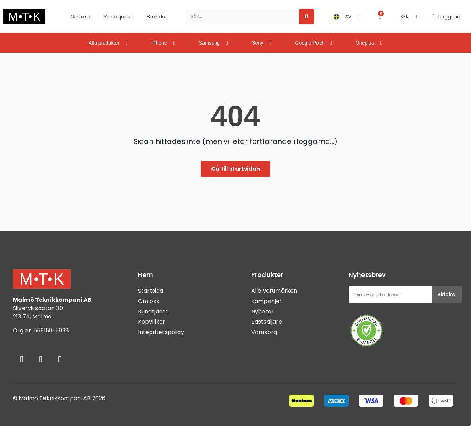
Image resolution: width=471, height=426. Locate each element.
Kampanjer (266, 301)
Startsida (150, 291)
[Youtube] (60, 359)
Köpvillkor (152, 322)
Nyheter (262, 312)
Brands (156, 16)
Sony (262, 43)
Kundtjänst (118, 16)
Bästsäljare (266, 322)
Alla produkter (108, 43)
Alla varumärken (274, 291)
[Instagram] (40, 359)
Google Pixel (313, 43)
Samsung (213, 43)
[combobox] (238, 16)
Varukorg (264, 332)
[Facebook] (21, 359)
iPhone (163, 43)
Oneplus (369, 43)
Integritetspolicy (161, 332)
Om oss (80, 16)
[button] (380, 16)
